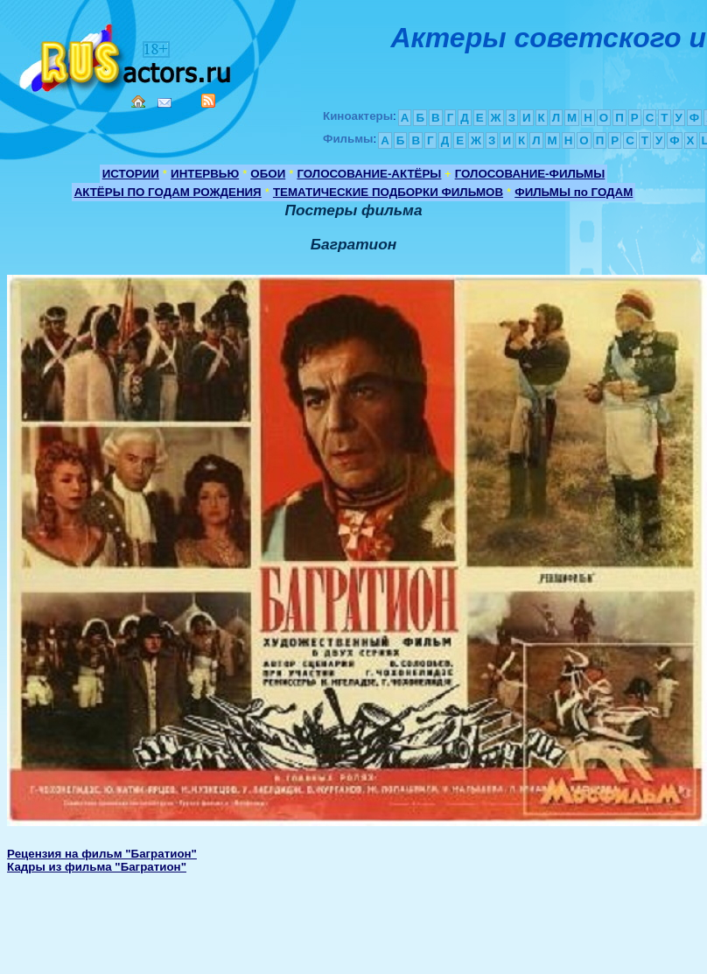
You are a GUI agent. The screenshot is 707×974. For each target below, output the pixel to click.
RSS (208, 101)
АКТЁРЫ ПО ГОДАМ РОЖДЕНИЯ (168, 192)
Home (138, 101)
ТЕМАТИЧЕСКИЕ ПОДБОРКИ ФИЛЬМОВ (388, 192)
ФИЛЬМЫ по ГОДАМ (573, 192)
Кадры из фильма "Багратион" (96, 866)
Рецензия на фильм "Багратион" (102, 853)
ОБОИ (267, 173)
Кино (127, 55)
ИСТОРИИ (130, 173)
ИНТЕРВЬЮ (205, 173)
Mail (165, 103)
